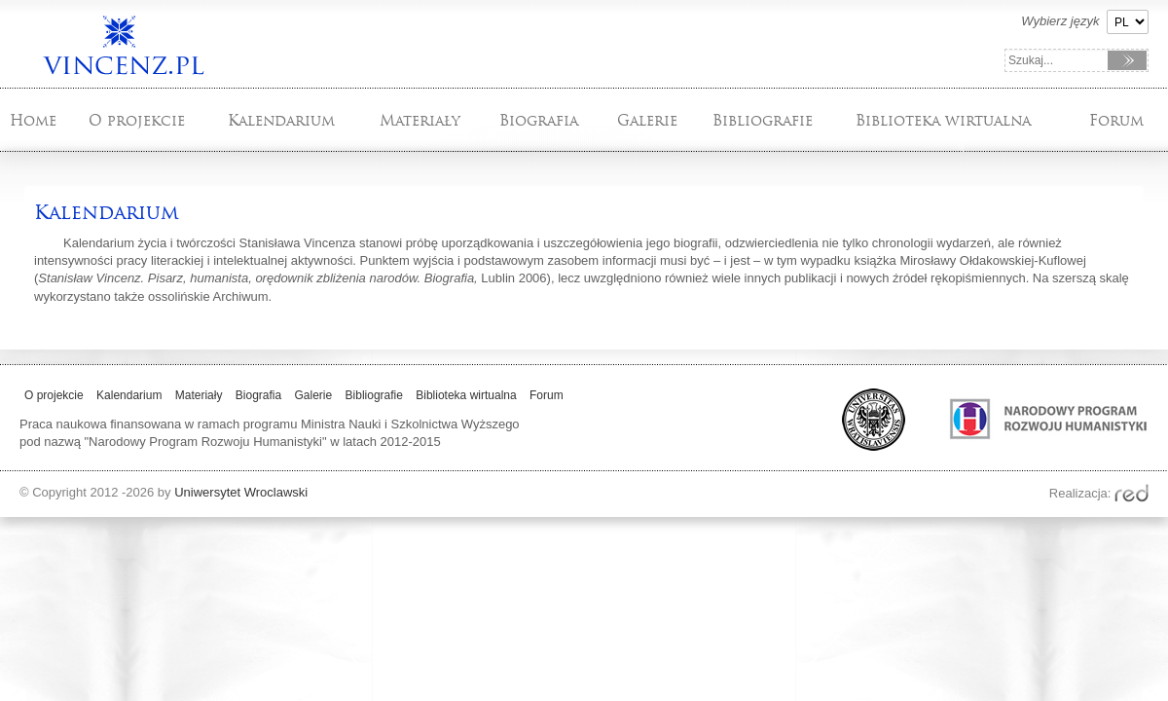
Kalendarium (281, 120)
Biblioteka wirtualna (943, 120)
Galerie (647, 120)
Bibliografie (762, 120)
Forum (1116, 120)
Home (33, 120)
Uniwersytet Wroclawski (241, 492)
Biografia (538, 120)
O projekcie (137, 120)
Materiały (420, 120)
